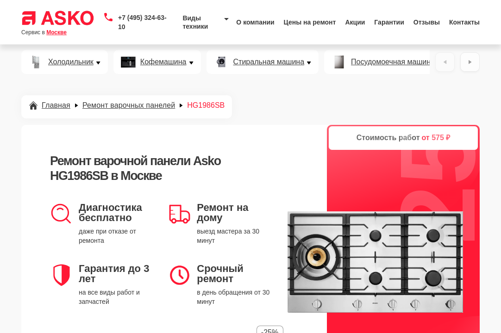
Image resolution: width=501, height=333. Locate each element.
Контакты (464, 22)
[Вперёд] (470, 62)
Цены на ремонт (310, 22)
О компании (255, 22)
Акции (355, 22)
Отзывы (426, 22)
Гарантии (389, 22)
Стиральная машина (269, 62)
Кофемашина (163, 62)
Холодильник (71, 62)
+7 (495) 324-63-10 (142, 22)
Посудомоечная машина (393, 62)
